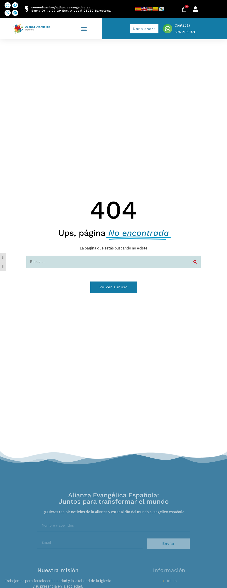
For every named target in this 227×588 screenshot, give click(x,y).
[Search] (195, 262)
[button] (84, 28)
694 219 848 (185, 32)
